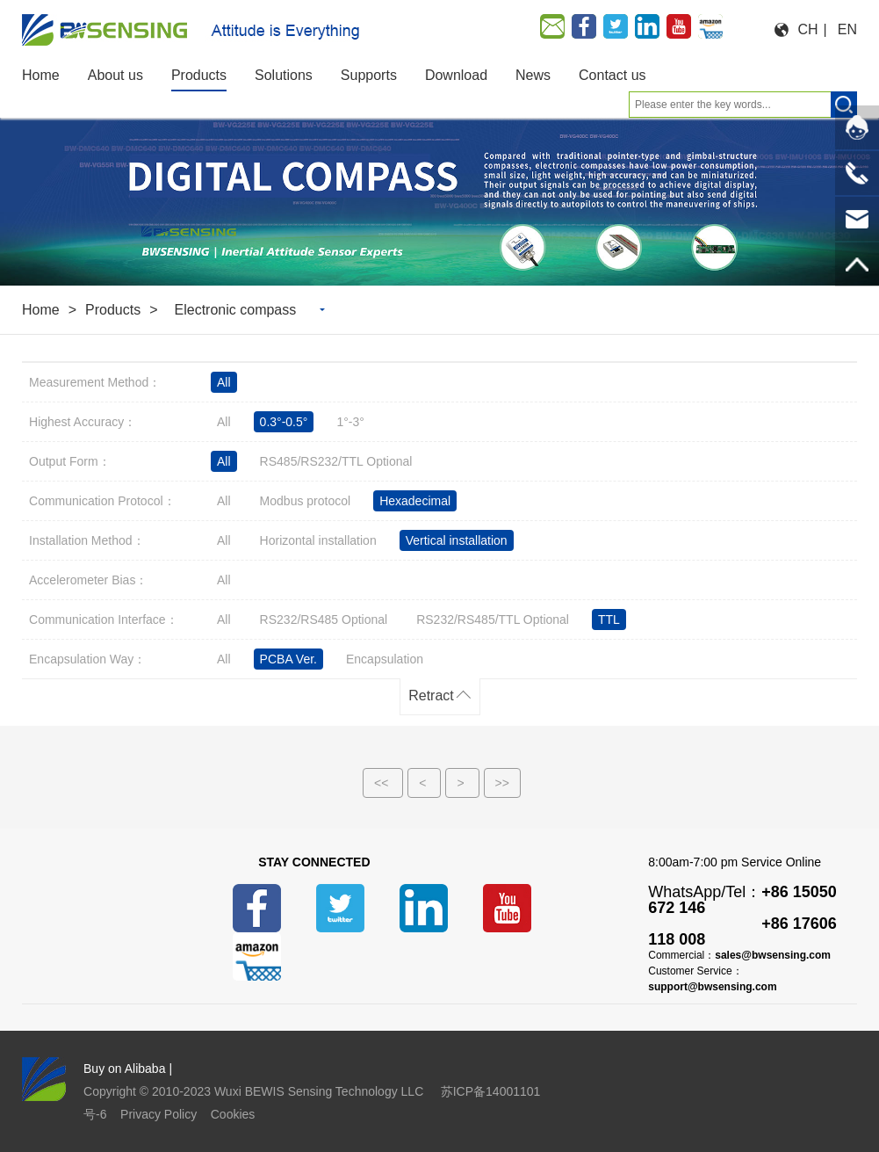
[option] (439, 194)
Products (112, 309)
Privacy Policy (158, 1114)
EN (847, 29)
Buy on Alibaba (124, 1068)
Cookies (233, 1114)
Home (41, 309)
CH (807, 29)
